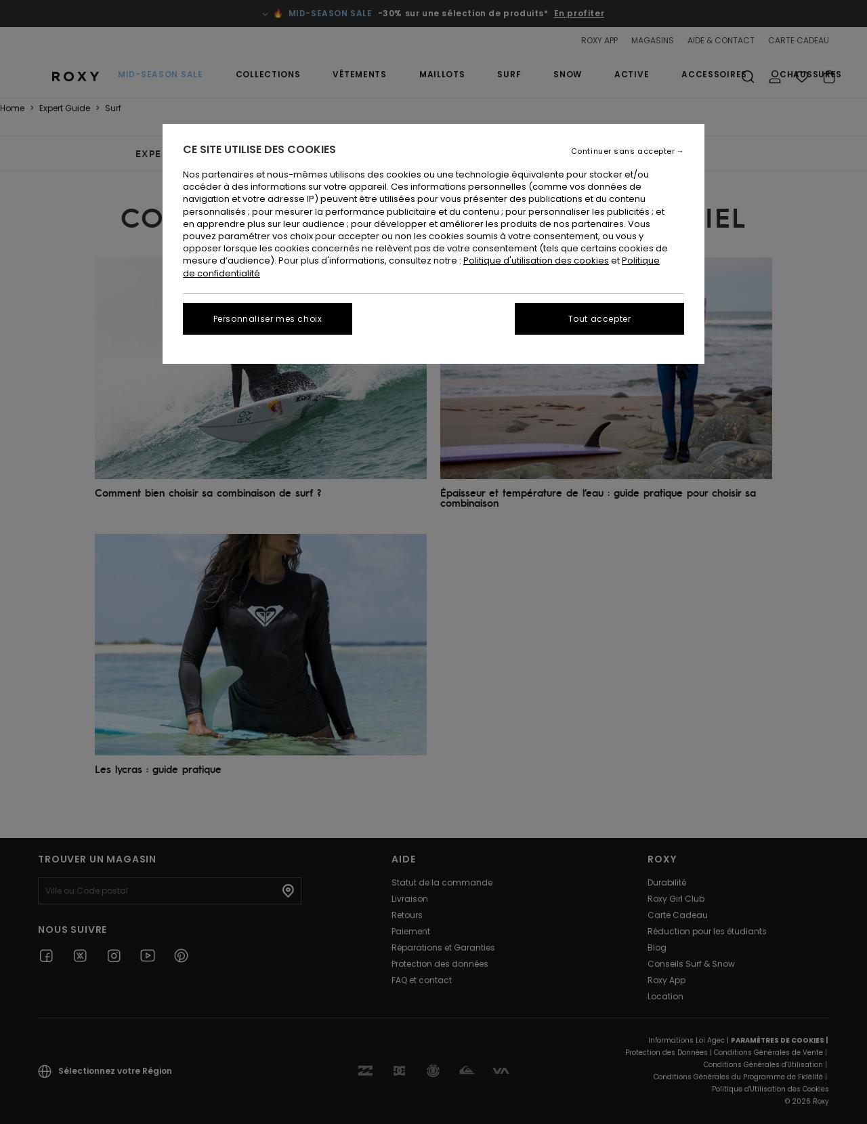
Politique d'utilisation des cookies (536, 260)
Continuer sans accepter (623, 151)
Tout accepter (599, 319)
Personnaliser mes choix (267, 319)
